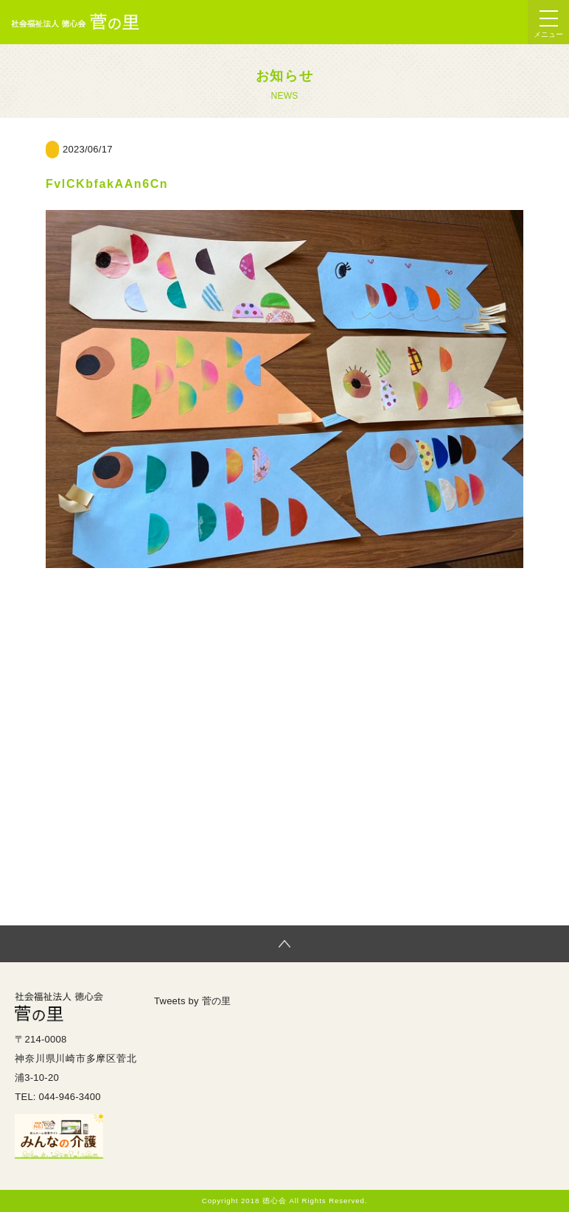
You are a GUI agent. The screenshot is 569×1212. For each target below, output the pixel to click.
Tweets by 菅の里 (192, 1000)
